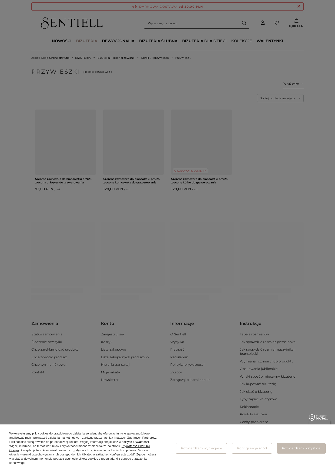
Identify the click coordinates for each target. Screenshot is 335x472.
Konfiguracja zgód (252, 448)
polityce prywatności (135, 442)
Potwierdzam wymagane (201, 448)
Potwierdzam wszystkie (301, 448)
